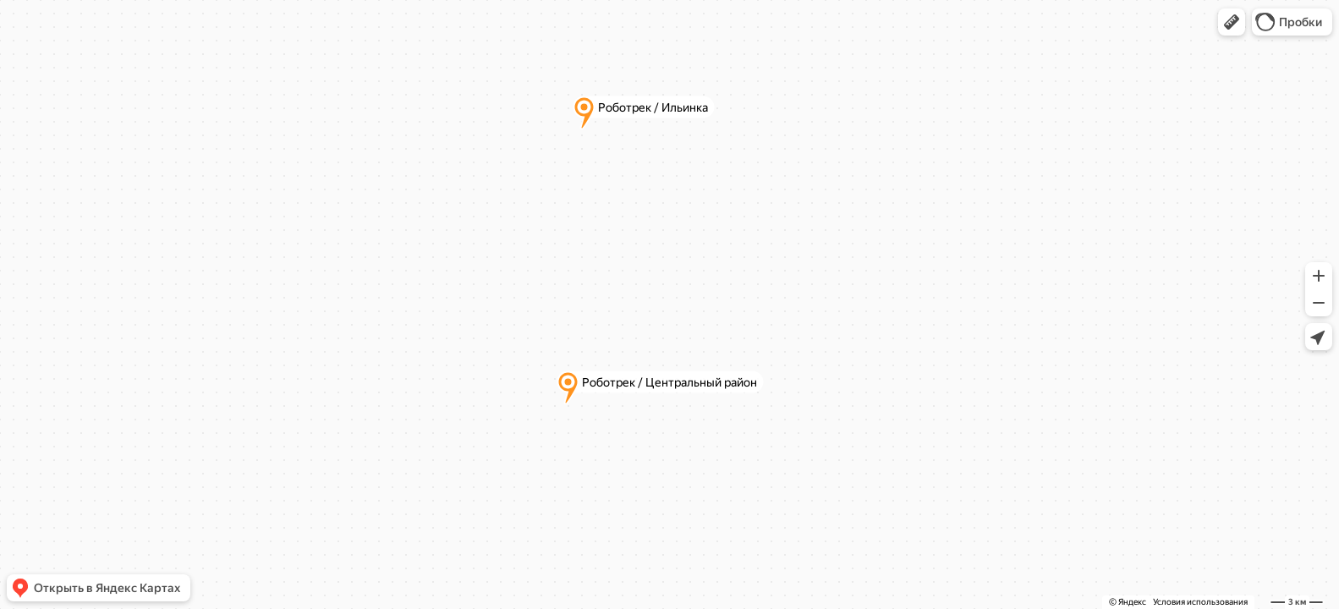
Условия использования (1200, 601)
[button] (1231, 22)
